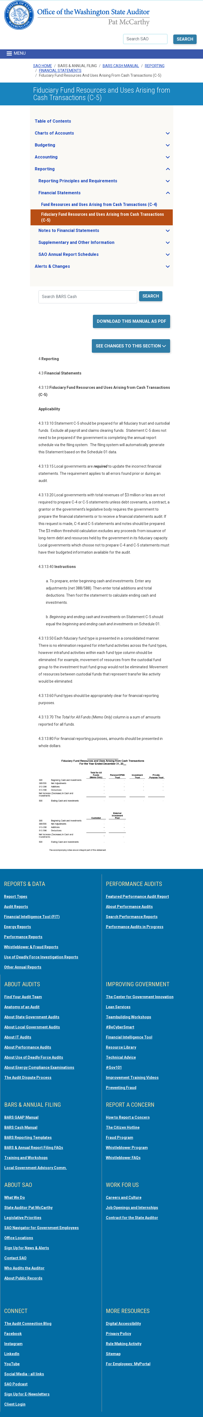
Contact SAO (15, 1258)
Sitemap (113, 1354)
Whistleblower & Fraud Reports (31, 947)
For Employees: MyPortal (128, 1364)
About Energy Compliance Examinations (39, 1067)
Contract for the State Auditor (132, 1218)
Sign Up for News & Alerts (26, 1248)
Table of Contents (53, 121)
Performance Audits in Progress (134, 927)
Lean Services (118, 1007)
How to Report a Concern (128, 1117)
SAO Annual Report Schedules (84, 256)
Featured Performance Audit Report (137, 896)
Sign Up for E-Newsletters (27, 1394)
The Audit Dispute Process (27, 1077)
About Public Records (23, 1278)
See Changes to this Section (129, 345)
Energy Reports (17, 927)
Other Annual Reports (22, 967)
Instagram (13, 1344)
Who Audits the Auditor (24, 1268)
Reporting (155, 66)
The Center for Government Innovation (140, 997)
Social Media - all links (24, 1374)
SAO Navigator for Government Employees (41, 1228)
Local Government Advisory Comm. (35, 1168)
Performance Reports (23, 937)
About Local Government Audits (32, 1027)
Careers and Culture (123, 1197)
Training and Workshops (26, 1158)
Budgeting (60, 146)
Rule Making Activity (123, 1344)
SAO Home (42, 66)
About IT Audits (17, 1037)
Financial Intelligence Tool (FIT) (32, 917)
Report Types (15, 896)
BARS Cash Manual (121, 66)
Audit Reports (16, 907)
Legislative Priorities (22, 1218)
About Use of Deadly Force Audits (33, 1057)
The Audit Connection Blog (27, 1323)
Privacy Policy (118, 1334)
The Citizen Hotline (123, 1127)
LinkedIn (11, 1354)
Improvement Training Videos (132, 1077)
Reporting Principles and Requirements (93, 182)
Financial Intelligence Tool (129, 1037)
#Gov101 (114, 1067)
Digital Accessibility (123, 1323)
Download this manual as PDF (131, 321)
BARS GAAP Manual (21, 1117)
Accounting (61, 158)
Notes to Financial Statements (84, 232)
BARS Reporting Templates (28, 1137)
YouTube (12, 1364)
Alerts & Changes (68, 268)
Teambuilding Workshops (128, 1017)
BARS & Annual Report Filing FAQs (33, 1147)
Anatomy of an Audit (22, 1007)
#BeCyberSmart (120, 1027)
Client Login (14, 1404)
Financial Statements (60, 70)
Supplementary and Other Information (92, 244)
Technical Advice (121, 1057)
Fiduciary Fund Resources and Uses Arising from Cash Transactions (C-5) (102, 217)
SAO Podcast (16, 1384)
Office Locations (18, 1238)
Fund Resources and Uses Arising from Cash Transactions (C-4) (99, 204)
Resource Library (121, 1047)
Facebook (13, 1334)
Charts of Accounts (70, 135)
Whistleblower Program (127, 1147)
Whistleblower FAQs (123, 1158)
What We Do (14, 1197)
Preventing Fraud (121, 1088)
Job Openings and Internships (132, 1207)
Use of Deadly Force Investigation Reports (41, 957)
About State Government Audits (31, 1017)
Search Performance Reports (132, 917)
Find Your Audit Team (23, 997)
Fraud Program (119, 1137)
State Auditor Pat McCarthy (28, 1207)
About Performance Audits (129, 907)
